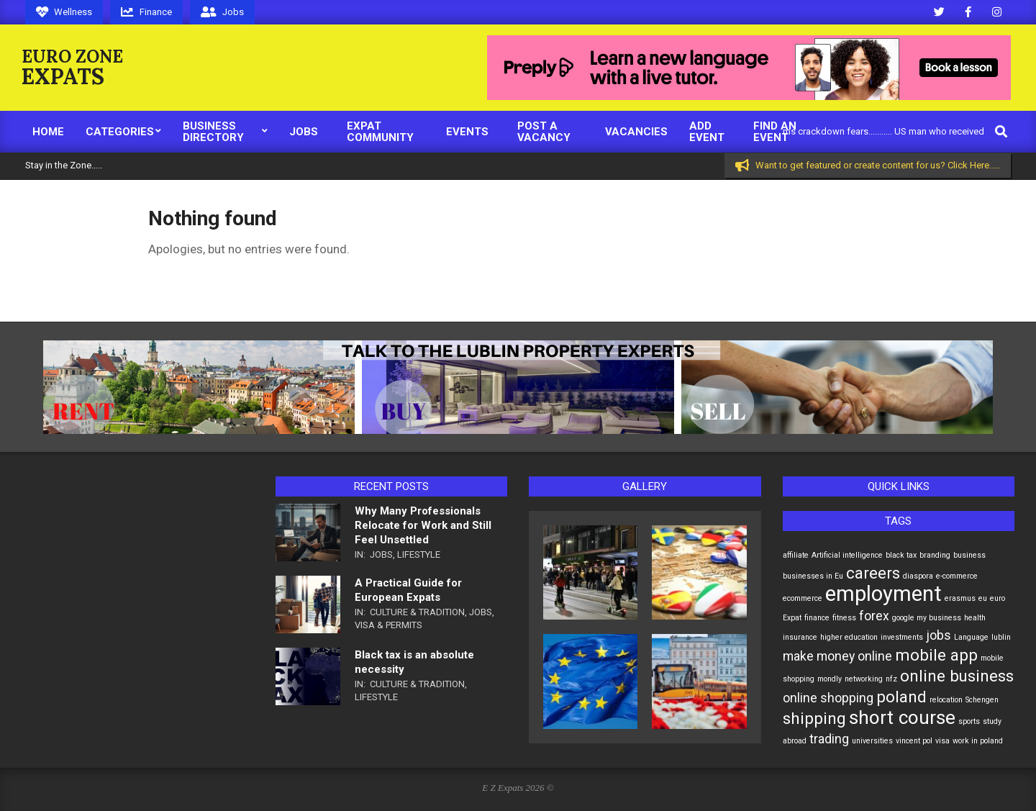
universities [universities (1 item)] (872, 741)
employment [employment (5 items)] (883, 593)
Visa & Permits (388, 625)
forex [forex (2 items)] (874, 616)
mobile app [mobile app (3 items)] (936, 654)
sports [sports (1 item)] (969, 721)
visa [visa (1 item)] (942, 741)
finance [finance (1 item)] (817, 617)
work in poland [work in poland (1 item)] (978, 741)
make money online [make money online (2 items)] (837, 656)
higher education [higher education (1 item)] (849, 637)
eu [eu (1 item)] (982, 598)
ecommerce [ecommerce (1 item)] (802, 598)
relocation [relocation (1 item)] (946, 699)
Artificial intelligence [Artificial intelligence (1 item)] (847, 555)
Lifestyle (418, 554)
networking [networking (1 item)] (864, 679)
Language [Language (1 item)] (971, 637)
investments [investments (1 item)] (902, 637)
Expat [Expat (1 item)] (792, 617)
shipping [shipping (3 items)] (814, 718)
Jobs (381, 554)
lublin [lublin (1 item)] (1001, 637)
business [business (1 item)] (969, 555)
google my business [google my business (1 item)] (926, 617)
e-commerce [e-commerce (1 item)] (957, 576)
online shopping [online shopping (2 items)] (828, 698)
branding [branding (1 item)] (934, 555)
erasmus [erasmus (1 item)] (960, 598)
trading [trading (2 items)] (829, 739)
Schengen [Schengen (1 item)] (982, 699)
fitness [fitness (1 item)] (844, 617)
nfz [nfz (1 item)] (891, 679)
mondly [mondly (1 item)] (829, 679)
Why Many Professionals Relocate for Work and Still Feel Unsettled (423, 525)
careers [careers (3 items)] (873, 572)
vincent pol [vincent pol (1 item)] (914, 741)
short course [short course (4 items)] (902, 717)
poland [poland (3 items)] (901, 696)
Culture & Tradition (417, 612)
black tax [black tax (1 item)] (901, 555)
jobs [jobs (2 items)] (938, 635)
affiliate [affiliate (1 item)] (796, 555)
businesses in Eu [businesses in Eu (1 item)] (813, 576)
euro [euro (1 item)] (997, 598)
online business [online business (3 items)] (957, 675)
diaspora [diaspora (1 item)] (918, 576)
